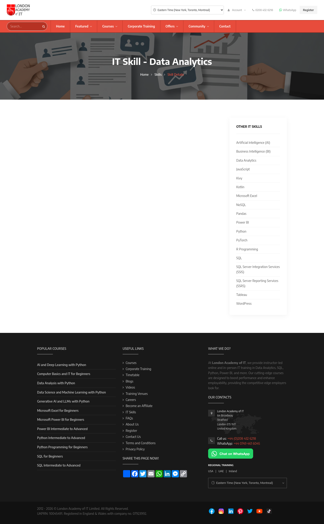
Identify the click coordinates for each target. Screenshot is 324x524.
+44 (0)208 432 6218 (241, 438)
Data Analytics (246, 160)
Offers (170, 26)
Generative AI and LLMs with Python (63, 401)
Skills (158, 74)
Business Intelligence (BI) (253, 151)
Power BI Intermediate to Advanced (62, 429)
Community (197, 26)
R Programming (247, 249)
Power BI (242, 222)
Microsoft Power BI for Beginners (60, 419)
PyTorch (241, 240)
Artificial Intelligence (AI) (253, 142)
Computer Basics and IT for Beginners (63, 374)
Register (308, 10)
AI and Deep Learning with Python (61, 365)
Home (60, 26)
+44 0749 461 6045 (247, 443)
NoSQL (241, 205)
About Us (132, 424)
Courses (108, 26)
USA (210, 471)
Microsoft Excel (246, 196)
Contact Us (133, 437)
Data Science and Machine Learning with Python (71, 392)
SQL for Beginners (50, 456)
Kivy (239, 178)
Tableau (241, 295)
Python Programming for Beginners (62, 447)
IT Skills (131, 412)
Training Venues (137, 394)
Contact (225, 26)
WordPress (244, 303)
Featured (81, 26)
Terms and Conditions (140, 443)
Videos (130, 387)
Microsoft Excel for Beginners (58, 410)
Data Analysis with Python (56, 383)
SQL (239, 258)
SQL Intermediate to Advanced (59, 465)
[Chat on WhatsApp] (230, 453)
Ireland (233, 471)
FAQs (129, 418)
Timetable (132, 375)
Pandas (241, 213)
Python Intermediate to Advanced (61, 438)
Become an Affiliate (139, 406)
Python (241, 231)
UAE (221, 471)
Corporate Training (141, 26)
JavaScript (243, 169)
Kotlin (240, 187)
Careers (131, 400)
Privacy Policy (135, 449)
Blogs (129, 381)
